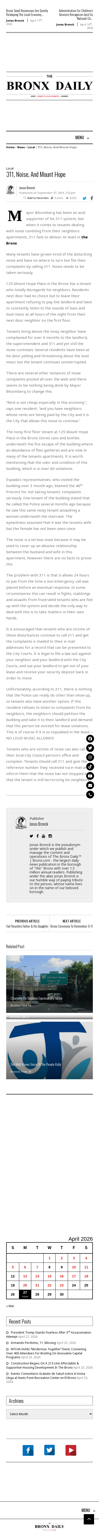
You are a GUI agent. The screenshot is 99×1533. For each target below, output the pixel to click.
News (21, 147)
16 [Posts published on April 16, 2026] (62, 1276)
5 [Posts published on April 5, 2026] (13, 1267)
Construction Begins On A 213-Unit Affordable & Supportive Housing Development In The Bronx (42, 1365)
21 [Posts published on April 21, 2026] (37, 1285)
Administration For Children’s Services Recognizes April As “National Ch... (76, 14)
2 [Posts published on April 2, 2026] (62, 1258)
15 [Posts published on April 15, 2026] (49, 1276)
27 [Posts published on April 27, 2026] (25, 1292)
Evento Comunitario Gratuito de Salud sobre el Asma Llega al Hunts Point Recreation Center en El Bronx (45, 1376)
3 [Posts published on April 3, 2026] (74, 1258)
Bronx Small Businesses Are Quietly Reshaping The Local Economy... (27, 12)
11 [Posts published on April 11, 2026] (86, 1267)
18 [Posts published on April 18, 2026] (86, 1276)
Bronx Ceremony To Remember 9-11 (71, 926)
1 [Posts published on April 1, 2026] (49, 1258)
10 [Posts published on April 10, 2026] (74, 1267)
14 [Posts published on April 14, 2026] (37, 1276)
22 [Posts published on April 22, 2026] (49, 1285)
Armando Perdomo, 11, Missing (33, 1343)
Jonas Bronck (15, 20)
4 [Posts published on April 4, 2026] (86, 1258)
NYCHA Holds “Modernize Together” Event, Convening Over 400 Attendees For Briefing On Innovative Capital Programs (46, 1353)
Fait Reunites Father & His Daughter (27, 926)
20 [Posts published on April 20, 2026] (25, 1285)
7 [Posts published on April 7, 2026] (37, 1267)
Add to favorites (38, 198)
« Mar (10, 1306)
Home (10, 147)
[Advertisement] (35, 59)
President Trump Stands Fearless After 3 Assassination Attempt (48, 1334)
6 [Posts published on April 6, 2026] (25, 1267)
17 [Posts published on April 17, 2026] (74, 1276)
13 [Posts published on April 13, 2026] (25, 1276)
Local (31, 147)
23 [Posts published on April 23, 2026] (62, 1285)
